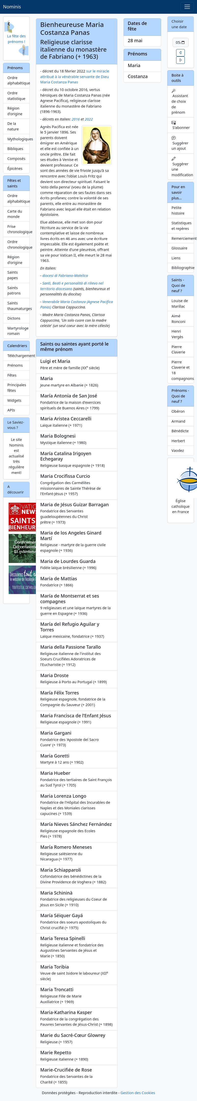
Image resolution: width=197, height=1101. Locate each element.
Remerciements (183, 238)
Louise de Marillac (180, 303)
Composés (16, 158)
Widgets (14, 400)
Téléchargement (18, 355)
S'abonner (181, 125)
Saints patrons (14, 290)
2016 (76, 119)
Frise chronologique (18, 229)
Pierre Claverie (178, 349)
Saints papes (12, 275)
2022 (89, 119)
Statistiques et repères (182, 225)
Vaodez (178, 450)
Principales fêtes (16, 387)
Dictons (13, 318)
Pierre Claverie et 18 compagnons (183, 370)
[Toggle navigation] (187, 6)
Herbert (178, 440)
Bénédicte (180, 430)
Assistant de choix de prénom (180, 102)
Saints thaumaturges (18, 306)
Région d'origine (14, 111)
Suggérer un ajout (180, 143)
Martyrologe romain (17, 331)
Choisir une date (179, 24)
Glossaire (179, 248)
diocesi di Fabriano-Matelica (65, 275)
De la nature (13, 126)
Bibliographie (183, 267)
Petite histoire (178, 210)
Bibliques (15, 148)
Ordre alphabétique (18, 80)
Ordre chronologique (18, 244)
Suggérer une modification (182, 167)
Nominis (12, 7)
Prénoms (15, 365)
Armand (178, 421)
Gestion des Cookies (137, 1092)
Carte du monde (14, 214)
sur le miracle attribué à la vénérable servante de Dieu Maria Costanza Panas (74, 76)
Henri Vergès (177, 334)
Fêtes (12, 375)
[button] (180, 52)
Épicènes (15, 168)
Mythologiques (18, 139)
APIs (11, 410)
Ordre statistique (16, 96)
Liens (176, 258)
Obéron (178, 411)
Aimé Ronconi (179, 319)
